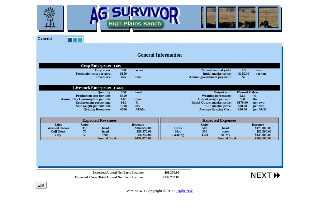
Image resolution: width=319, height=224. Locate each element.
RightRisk (184, 191)
